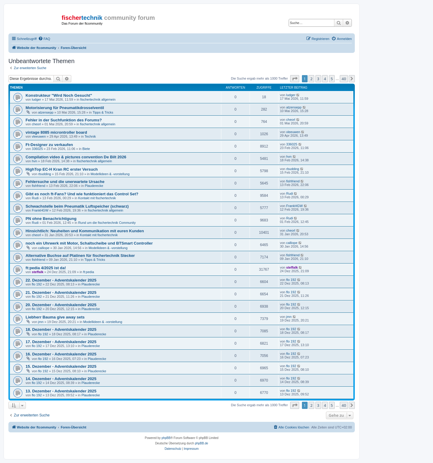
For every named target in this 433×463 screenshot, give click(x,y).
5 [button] (332, 78)
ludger (36, 99)
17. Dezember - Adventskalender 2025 (61, 342)
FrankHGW (40, 210)
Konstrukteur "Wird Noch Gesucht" (59, 95)
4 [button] (325, 78)
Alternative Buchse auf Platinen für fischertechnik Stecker (80, 255)
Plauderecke (94, 185)
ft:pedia (88, 272)
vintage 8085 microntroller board (56, 132)
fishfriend (38, 185)
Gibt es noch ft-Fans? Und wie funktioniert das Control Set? (82, 194)
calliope (43, 248)
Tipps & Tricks (103, 112)
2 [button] (311, 78)
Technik (90, 136)
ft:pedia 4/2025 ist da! (46, 268)
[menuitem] (44, 38)
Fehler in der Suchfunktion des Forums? (64, 120)
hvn (34, 161)
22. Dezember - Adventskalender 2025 (61, 280)
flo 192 (37, 284)
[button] (294, 78)
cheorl (36, 124)
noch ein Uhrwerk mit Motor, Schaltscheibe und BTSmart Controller (89, 243)
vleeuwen (39, 136)
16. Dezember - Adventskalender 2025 (61, 354)
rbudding (44, 174)
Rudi (35, 198)
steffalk (38, 272)
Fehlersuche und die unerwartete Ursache (65, 181)
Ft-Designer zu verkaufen (49, 144)
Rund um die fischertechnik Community (107, 222)
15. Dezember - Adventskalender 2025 (61, 366)
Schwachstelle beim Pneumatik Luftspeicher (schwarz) (77, 206)
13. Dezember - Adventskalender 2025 (61, 391)
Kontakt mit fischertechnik (97, 198)
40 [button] (344, 78)
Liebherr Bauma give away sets (55, 317)
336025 (37, 149)
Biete (86, 149)
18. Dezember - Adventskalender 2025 (61, 329)
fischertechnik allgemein (97, 99)
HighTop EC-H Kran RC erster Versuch (62, 169)
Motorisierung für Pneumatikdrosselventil (65, 107)
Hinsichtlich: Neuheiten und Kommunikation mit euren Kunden (85, 231)
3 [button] (318, 78)
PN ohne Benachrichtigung (51, 218)
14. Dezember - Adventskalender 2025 (61, 378)
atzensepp (46, 112)
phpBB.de (201, 443)
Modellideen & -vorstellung (110, 174)
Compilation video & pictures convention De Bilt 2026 (76, 157)
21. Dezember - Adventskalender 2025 (61, 292)
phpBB (165, 438)
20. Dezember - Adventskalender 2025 (61, 305)
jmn (41, 322)
